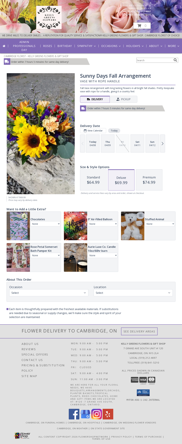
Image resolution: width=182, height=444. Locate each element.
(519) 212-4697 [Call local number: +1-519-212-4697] (142, 11)
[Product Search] (154, 60)
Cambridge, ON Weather (72, 428)
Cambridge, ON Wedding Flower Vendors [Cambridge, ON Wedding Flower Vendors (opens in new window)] (129, 422)
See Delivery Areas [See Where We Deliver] (139, 331)
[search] (175, 60)
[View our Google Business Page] (85, 418)
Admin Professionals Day (24, 46)
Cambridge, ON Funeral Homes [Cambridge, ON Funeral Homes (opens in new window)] (45, 422)
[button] (142, 25)
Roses (47, 46)
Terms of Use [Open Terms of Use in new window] (101, 438)
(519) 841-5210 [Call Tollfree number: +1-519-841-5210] (150, 362)
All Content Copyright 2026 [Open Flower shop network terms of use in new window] (58, 436)
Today (114, 130)
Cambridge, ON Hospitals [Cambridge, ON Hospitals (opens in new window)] (84, 422)
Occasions (111, 46)
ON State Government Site (108, 428)
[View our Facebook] (74, 418)
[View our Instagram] (96, 418)
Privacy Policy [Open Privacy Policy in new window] (121, 436)
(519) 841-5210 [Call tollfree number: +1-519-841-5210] (142, 14)
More (174, 46)
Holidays (135, 46)
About (156, 46)
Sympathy (86, 46)
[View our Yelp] (108, 418)
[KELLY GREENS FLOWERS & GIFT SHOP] (49, 28)
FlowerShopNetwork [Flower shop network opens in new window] (93, 436)
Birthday (64, 46)
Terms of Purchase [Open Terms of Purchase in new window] (148, 436)
